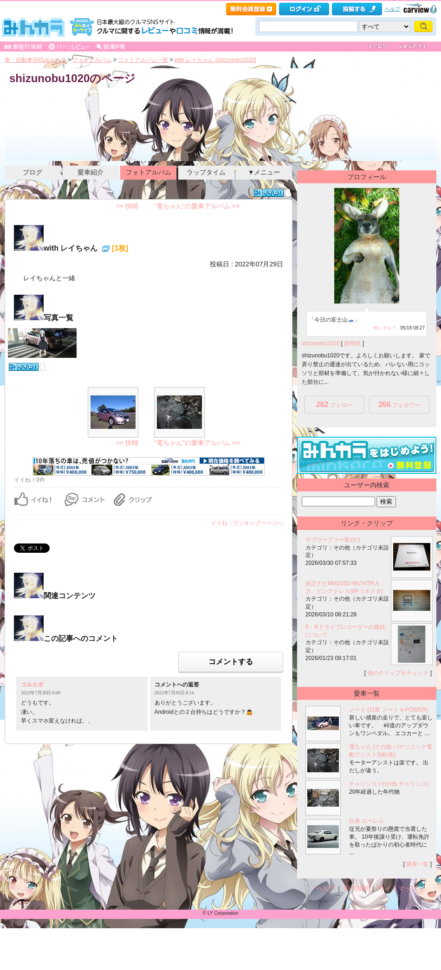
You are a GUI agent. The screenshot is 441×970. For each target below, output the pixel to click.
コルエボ (32, 684)
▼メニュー (264, 172)
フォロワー (399, 404)
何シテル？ (384, 327)
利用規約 (357, 888)
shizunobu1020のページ (72, 78)
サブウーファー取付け (333, 540)
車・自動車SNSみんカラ (35, 60)
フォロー (334, 404)
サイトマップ (397, 888)
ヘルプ (392, 9)
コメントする (230, 662)
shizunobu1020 (320, 343)
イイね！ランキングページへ (247, 523)
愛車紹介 (91, 172)
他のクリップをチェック (397, 673)
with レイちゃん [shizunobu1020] (215, 60)
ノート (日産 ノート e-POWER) (388, 709)
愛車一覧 (417, 864)
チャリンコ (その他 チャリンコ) (388, 784)
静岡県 (352, 343)
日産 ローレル (366, 821)
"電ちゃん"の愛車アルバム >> (197, 206)
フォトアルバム (91, 60)
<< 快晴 (127, 206)
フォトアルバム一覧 (143, 60)
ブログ (32, 172)
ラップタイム (206, 172)
